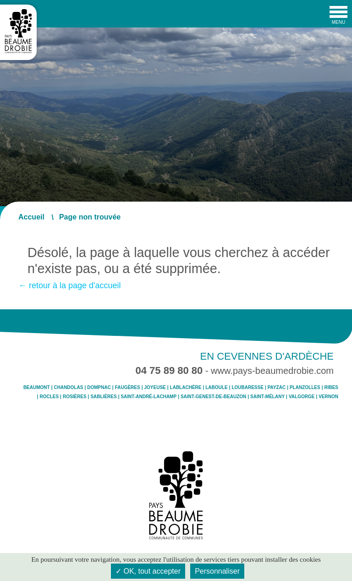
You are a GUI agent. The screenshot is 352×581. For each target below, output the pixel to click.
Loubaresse (247, 387)
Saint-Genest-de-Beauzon (213, 397)
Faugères (127, 387)
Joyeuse (155, 387)
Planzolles (305, 387)
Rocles (49, 397)
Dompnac (99, 387)
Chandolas (68, 387)
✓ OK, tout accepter (148, 571)
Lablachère (186, 387)
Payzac (277, 387)
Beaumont (36, 387)
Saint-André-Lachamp (148, 397)
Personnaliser (217, 571)
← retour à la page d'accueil (69, 285)
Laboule (216, 387)
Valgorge (301, 397)
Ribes (331, 387)
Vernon (328, 397)
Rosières (75, 397)
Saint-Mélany (267, 397)
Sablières (103, 397)
